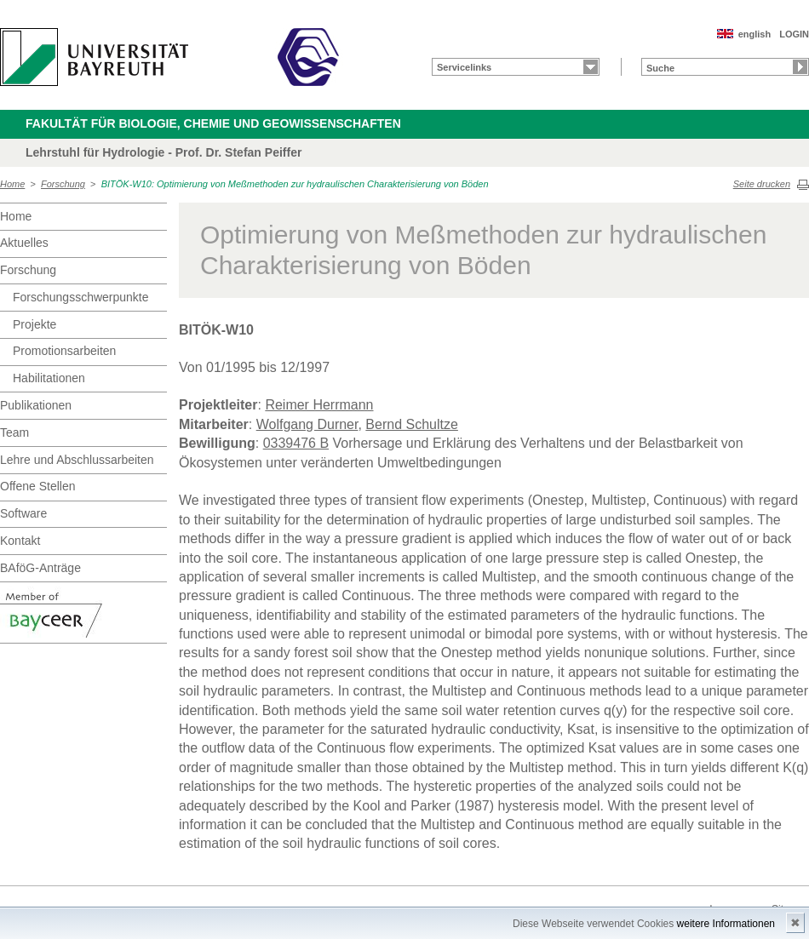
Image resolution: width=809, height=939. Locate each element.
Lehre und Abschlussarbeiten (77, 460)
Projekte (34, 324)
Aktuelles (24, 242)
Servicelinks (464, 67)
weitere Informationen (726, 924)
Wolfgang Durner (307, 424)
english (755, 34)
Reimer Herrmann (319, 405)
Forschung (63, 184)
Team (14, 432)
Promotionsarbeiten (64, 351)
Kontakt (20, 540)
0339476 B (296, 443)
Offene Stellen (37, 486)
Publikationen (36, 405)
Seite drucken (761, 184)
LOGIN (794, 34)
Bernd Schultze (411, 424)
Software (23, 513)
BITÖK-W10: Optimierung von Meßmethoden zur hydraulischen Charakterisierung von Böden (295, 184)
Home (12, 184)
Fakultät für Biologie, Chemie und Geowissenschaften (213, 123)
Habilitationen (49, 378)
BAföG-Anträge (40, 568)
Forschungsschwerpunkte (81, 297)
